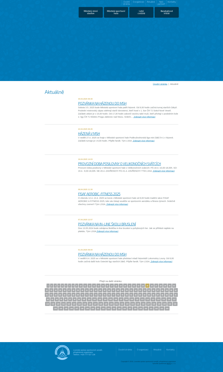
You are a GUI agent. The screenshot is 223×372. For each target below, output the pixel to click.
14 (98, 286)
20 (125, 286)
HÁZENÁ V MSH (89, 133)
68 (73, 295)
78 (118, 295)
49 (122, 290)
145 (66, 308)
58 (162, 290)
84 (144, 295)
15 (103, 286)
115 (163, 299)
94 (57, 299)
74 (100, 295)
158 (135, 308)
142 (175, 304)
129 (106, 304)
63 (51, 295)
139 (159, 304)
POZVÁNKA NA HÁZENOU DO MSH (102, 103)
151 (98, 308)
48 (118, 290)
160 (145, 308)
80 (127, 295)
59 (167, 290)
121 (63, 304)
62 (47, 295)
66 (64, 295)
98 (74, 299)
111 (142, 299)
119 (52, 304)
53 (140, 290)
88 (162, 295)
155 (119, 308)
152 (103, 308)
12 (89, 286)
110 (137, 299)
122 (68, 304)
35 (60, 290)
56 (153, 290)
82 (136, 295)
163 (161, 308)
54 (144, 290)
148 (82, 308)
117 (174, 299)
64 (56, 295)
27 (156, 286)
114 (158, 299)
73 (96, 295)
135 (138, 304)
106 (115, 299)
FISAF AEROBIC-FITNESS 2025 (99, 194)
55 (149, 290)
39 (78, 290)
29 (165, 286)
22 (134, 286)
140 (164, 304)
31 (174, 286)
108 (126, 299)
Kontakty (172, 1)
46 (109, 290)
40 (82, 290)
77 (113, 295)
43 (96, 290)
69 (78, 295)
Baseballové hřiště (167, 12)
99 (79, 299)
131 (116, 304)
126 (90, 304)
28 (161, 286)
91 (176, 295)
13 (94, 286)
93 (52, 299)
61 (176, 290)
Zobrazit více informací (144, 117)
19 (121, 286)
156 (124, 308)
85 (149, 295)
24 (143, 286)
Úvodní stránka (126, 2)
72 (91, 295)
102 (94, 299)
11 (85, 286)
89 (167, 295)
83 (140, 295)
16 (107, 286)
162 (156, 308)
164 (167, 308)
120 (58, 304)
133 (127, 304)
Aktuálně (151, 1)
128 (100, 304)
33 (51, 290)
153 (108, 308)
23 (138, 286)
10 (80, 286)
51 (131, 290)
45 (105, 290)
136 (143, 304)
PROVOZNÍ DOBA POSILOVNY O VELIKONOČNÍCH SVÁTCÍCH (119, 163)
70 (82, 295)
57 (158, 290)
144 (60, 308)
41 (87, 290)
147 (76, 308)
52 (136, 290)
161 (151, 308)
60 (171, 290)
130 (111, 304)
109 (131, 299)
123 (74, 304)
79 (122, 295)
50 (127, 290)
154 (114, 308)
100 (84, 299)
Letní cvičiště (141, 12)
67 (69, 295)
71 (87, 295)
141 (169, 304)
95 (61, 299)
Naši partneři (161, 2)
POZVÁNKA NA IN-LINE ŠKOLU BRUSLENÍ (107, 224)
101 (89, 299)
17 (112, 286)
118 (47, 304)
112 (147, 299)
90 (171, 295)
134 (132, 304)
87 (158, 295)
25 (147, 286)
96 (66, 299)
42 (91, 290)
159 (140, 308)
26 (152, 286)
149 (87, 308)
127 (95, 304)
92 (48, 299)
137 (148, 304)
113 (153, 299)
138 (153, 304)
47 (113, 290)
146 (71, 308)
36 (64, 290)
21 (129, 286)
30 (169, 286)
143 (55, 308)
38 (73, 290)
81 (131, 295)
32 (47, 290)
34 (56, 290)
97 (70, 299)
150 (92, 308)
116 (169, 299)
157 (130, 308)
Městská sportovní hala (116, 12)
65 (60, 295)
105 (110, 299)
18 (116, 286)
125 (84, 304)
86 (153, 295)
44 (100, 290)
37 (69, 290)
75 (105, 295)
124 (79, 304)
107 (121, 299)
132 (122, 304)
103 (100, 299)
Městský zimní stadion (91, 12)
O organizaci (138, 1)
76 (109, 295)
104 (105, 299)
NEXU (169, 363)
